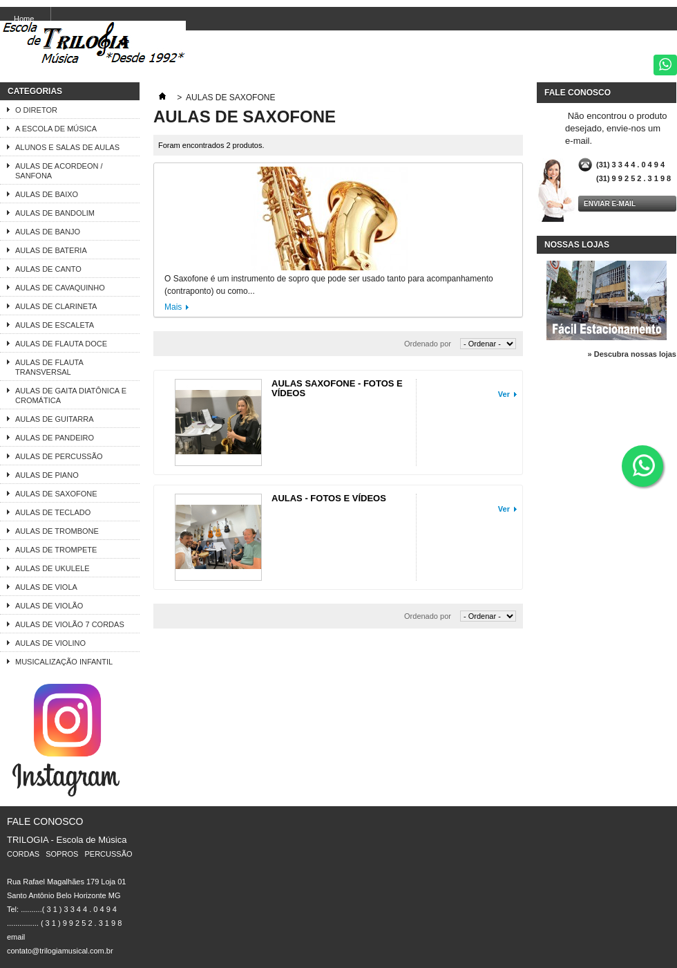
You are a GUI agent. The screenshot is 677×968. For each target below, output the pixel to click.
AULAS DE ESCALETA (54, 325)
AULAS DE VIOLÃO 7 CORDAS (69, 624)
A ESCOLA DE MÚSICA (56, 128)
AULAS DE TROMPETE (56, 550)
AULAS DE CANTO (48, 269)
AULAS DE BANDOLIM (55, 213)
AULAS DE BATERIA (51, 250)
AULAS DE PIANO (47, 475)
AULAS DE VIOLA (46, 587)
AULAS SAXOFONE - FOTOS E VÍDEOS (337, 388)
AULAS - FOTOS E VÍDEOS (328, 498)
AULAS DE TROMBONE (57, 531)
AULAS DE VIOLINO (50, 643)
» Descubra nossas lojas (632, 354)
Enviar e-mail (610, 203)
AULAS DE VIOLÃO (49, 606)
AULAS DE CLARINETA (56, 306)
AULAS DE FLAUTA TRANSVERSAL (49, 367)
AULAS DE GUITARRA (54, 419)
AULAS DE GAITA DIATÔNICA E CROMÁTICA (70, 395)
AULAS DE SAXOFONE (56, 494)
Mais (173, 307)
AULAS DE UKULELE (52, 568)
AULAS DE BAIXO (46, 194)
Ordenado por (427, 343)
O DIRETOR (36, 110)
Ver (504, 394)
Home (24, 19)
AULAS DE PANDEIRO (54, 438)
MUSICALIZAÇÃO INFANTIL (64, 662)
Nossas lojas (576, 245)
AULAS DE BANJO (47, 231)
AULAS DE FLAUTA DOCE (61, 343)
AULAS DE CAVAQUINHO (60, 287)
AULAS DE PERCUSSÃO (59, 456)
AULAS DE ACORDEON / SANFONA (59, 171)
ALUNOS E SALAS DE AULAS (67, 147)
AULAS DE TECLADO (52, 512)
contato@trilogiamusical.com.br (60, 951)
